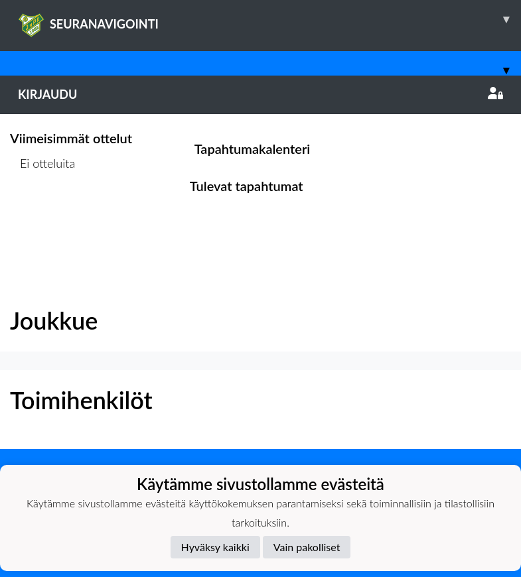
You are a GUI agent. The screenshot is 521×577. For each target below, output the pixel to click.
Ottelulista (43, 214)
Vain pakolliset (306, 547)
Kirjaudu (260, 94)
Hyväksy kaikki (215, 547)
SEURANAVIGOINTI (269, 19)
